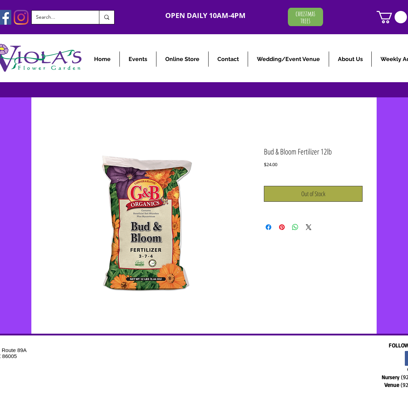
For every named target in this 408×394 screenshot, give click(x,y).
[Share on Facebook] (268, 227)
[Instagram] (21, 17)
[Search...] (60, 17)
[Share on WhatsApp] (295, 227)
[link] (392, 17)
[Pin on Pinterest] (282, 227)
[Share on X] (308, 227)
